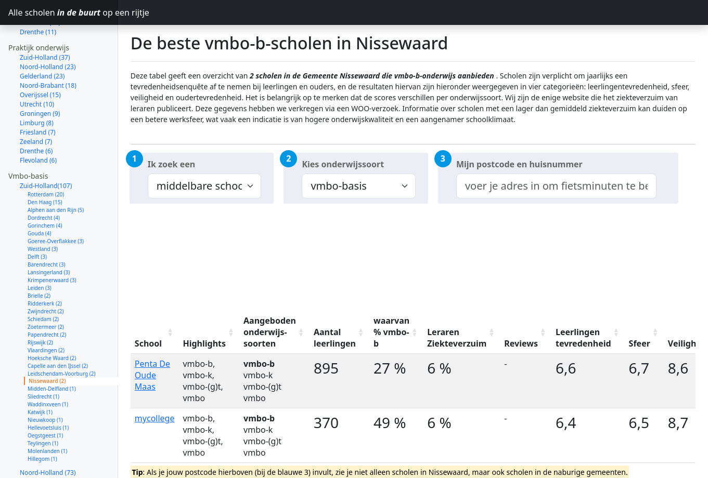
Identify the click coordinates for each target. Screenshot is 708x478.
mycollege (155, 418)
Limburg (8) (37, 86)
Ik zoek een (171, 164)
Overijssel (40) (40, 463)
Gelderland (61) (42, 445)
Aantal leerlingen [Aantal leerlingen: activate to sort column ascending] (335, 337)
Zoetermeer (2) (46, 290)
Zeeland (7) (36, 104)
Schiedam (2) (43, 282)
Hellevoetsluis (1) (48, 390)
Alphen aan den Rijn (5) (56, 173)
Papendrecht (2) (47, 297)
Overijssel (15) (40, 58)
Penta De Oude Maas (152, 375)
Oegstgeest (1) (45, 398)
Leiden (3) (40, 251)
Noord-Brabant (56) (48, 454)
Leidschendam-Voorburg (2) (61, 336)
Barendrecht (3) (47, 227)
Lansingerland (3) (49, 235)
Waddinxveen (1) (48, 367)
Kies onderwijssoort (343, 164)
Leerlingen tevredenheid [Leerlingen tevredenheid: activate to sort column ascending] (583, 337)
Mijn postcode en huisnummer (519, 164)
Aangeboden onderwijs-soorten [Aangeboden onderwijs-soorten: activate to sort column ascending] (269, 332)
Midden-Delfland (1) (52, 351)
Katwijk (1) (40, 375)
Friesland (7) (38, 95)
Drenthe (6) (36, 114)
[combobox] (556, 186)
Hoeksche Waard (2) (52, 321)
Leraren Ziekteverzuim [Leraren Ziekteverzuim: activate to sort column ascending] (456, 337)
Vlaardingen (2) (46, 313)
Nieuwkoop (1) (45, 383)
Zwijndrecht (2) (46, 274)
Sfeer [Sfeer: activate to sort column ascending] (639, 343)
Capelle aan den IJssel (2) (58, 329)
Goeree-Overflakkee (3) (56, 204)
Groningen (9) (40, 76)
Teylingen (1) (43, 406)
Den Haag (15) (45, 165)
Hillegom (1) (42, 422)
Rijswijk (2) (40, 305)
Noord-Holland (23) (48, 29)
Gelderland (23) (42, 39)
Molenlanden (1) (47, 414)
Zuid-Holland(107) (46, 148)
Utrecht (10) (37, 67)
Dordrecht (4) (44, 180)
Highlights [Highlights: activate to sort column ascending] (204, 343)
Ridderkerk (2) (45, 266)
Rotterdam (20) (46, 157)
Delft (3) (37, 219)
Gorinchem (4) (45, 188)
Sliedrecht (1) (43, 359)
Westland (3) (43, 212)
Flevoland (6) (38, 123)
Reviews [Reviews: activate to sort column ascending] (521, 343)
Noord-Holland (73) (48, 435)
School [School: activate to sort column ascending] (148, 343)
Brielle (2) (39, 258)
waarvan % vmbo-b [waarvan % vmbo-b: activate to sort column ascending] (391, 332)
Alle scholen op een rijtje (63, 12)
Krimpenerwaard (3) (52, 243)
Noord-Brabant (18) (48, 48)
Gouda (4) (40, 196)
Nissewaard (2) (47, 344)
